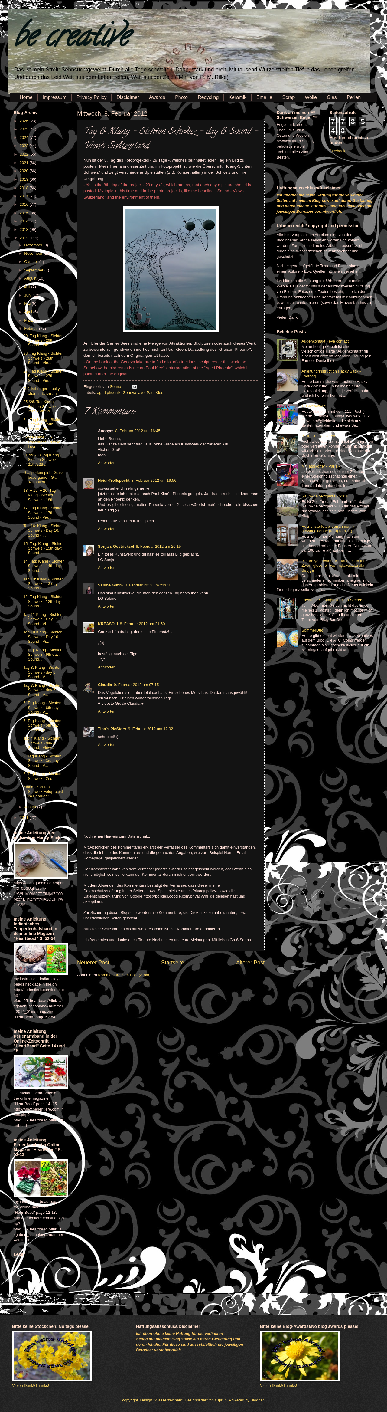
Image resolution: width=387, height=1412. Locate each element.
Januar (30, 807)
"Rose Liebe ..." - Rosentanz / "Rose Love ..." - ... (41, 442)
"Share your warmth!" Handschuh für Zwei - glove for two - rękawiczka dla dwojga (333, 566)
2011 (24, 817)
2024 (24, 137)
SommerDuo (312, 630)
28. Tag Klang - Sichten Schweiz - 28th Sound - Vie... (43, 358)
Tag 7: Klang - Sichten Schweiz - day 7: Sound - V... (42, 690)
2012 (24, 238)
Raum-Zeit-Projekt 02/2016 (324, 496)
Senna (116, 386)
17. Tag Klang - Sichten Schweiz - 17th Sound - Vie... (43, 513)
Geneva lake (134, 392)
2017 (24, 196)
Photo (181, 97)
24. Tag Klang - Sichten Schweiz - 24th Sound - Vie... (43, 424)
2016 (24, 204)
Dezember (33, 245)
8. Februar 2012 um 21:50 (142, 624)
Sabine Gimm (110, 585)
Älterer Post (250, 963)
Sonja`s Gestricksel (116, 546)
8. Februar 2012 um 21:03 (147, 585)
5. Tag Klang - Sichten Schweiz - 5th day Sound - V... (42, 725)
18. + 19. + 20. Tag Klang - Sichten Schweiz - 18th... (40, 495)
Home (26, 97)
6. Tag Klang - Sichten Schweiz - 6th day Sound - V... (42, 707)
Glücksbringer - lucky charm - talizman (41, 391)
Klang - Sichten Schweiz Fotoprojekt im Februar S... (43, 792)
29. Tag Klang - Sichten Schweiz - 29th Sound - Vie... (43, 340)
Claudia (105, 684)
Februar (31, 328)
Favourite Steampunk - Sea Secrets (332, 600)
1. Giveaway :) (313, 406)
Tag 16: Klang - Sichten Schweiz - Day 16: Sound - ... (43, 530)
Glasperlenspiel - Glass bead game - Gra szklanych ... (43, 477)
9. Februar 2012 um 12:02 (150, 729)
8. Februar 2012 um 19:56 (153, 480)
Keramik (237, 97)
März (29, 320)
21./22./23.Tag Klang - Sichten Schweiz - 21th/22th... (42, 460)
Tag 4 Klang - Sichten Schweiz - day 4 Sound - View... (41, 743)
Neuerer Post (93, 963)
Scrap (288, 97)
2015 (24, 213)
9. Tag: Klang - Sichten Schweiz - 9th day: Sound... (42, 655)
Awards (157, 97)
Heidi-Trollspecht (113, 480)
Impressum (55, 97)
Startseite (172, 963)
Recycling (208, 97)
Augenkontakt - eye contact (325, 341)
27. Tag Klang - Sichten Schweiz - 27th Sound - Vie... (43, 376)
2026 (24, 121)
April (28, 312)
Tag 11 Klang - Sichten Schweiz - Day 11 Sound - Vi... (43, 619)
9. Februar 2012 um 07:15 (136, 684)
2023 (24, 145)
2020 (24, 171)
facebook (337, 151)
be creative (71, 39)
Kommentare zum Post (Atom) (124, 975)
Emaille (264, 97)
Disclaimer (127, 97)
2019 (24, 179)
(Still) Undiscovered (318, 436)
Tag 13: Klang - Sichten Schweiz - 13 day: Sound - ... (43, 584)
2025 (24, 129)
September (34, 270)
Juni (28, 295)
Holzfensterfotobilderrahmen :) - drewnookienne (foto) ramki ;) (328, 528)
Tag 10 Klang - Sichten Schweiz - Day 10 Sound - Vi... (43, 637)
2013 (24, 229)
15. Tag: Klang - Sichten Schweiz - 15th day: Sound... (43, 548)
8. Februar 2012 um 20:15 (158, 546)
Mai (27, 303)
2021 (24, 162)
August (30, 278)
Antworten (106, 463)
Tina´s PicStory (112, 729)
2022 (24, 154)
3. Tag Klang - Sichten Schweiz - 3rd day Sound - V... (42, 761)
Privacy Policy (91, 97)
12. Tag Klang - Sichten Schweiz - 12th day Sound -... (43, 601)
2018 (24, 188)
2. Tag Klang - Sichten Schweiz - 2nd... (42, 775)
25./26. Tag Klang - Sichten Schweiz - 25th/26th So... (41, 406)
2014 (24, 221)
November (33, 253)
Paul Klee (155, 392)
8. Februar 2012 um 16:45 (138, 431)
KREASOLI (108, 624)
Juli (27, 286)
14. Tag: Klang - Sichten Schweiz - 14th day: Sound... (43, 566)
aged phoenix (108, 392)
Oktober (31, 261)
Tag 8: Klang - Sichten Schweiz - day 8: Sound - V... (42, 672)
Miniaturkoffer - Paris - (320, 466)
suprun (221, 1400)
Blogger (257, 1400)
